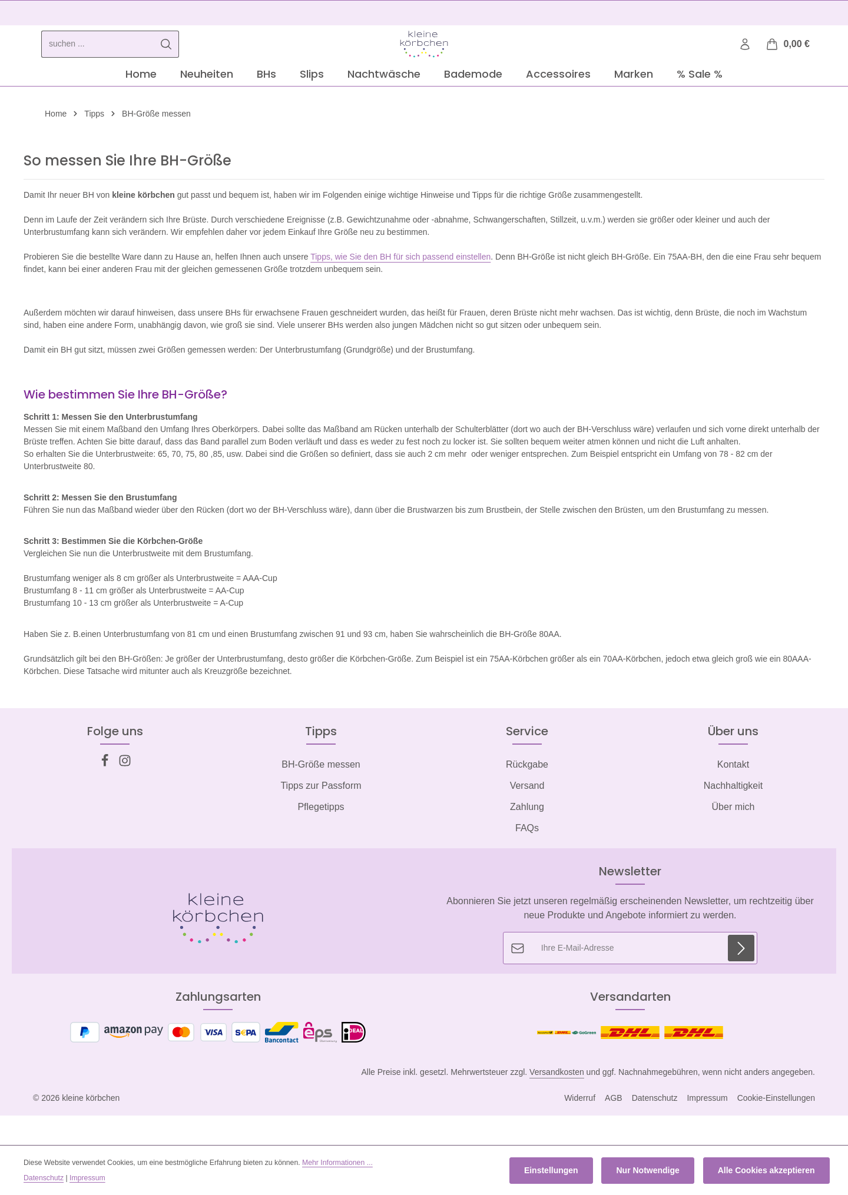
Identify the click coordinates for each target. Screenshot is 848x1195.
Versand (527, 819)
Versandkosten (556, 1105)
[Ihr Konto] (744, 61)
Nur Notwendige (653, 1172)
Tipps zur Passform (320, 819)
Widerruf (579, 1131)
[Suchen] (166, 60)
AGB (613, 1131)
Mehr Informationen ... (337, 1164)
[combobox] (97, 60)
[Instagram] (124, 797)
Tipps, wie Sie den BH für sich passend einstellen (400, 290)
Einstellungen (561, 1172)
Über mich (733, 840)
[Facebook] (106, 797)
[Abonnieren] (741, 981)
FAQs (527, 862)
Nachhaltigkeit (733, 819)
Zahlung (527, 840)
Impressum (707, 1131)
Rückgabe (527, 798)
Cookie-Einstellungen (776, 1131)
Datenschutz (655, 1131)
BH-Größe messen (320, 798)
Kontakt (733, 798)
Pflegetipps (320, 840)
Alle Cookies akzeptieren (768, 1172)
